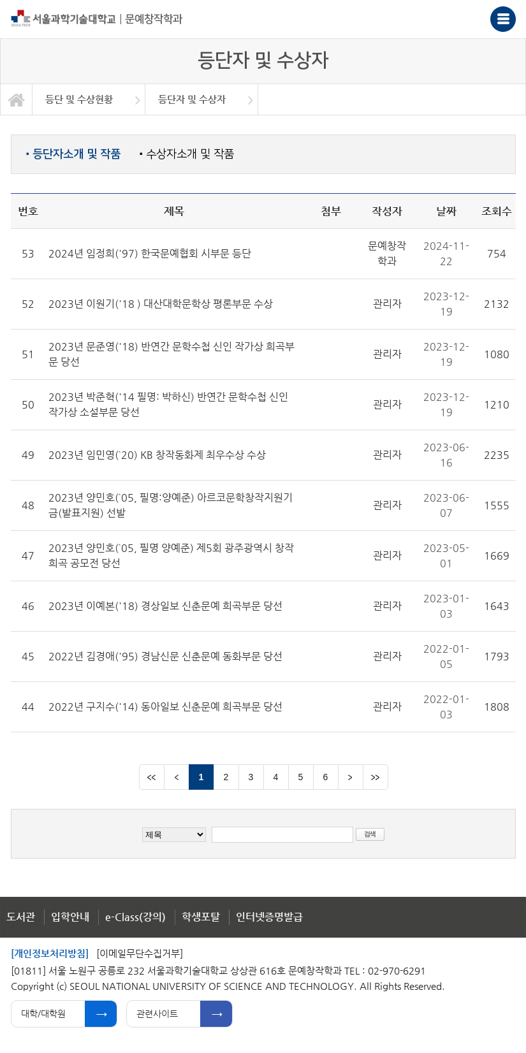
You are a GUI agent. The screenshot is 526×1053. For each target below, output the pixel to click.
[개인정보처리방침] (50, 953)
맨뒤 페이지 (375, 777)
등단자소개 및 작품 (73, 154)
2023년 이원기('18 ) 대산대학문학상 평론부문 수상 (160, 304)
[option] (89, 99)
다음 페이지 (350, 777)
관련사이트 (157, 1013)
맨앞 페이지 (151, 777)
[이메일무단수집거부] (139, 953)
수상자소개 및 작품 (187, 154)
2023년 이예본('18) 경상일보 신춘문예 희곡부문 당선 (165, 606)
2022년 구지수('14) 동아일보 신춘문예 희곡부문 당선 (165, 707)
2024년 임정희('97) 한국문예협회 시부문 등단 (149, 253)
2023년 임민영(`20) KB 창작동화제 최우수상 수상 (157, 455)
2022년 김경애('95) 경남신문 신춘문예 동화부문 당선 (165, 656)
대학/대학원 (43, 1013)
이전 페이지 (176, 777)
